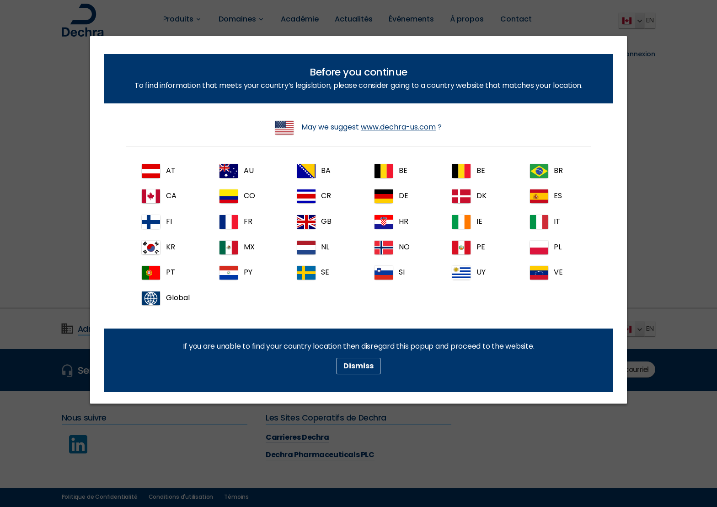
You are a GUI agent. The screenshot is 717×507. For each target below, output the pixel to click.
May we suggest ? (358, 128)
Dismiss (358, 366)
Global (166, 298)
